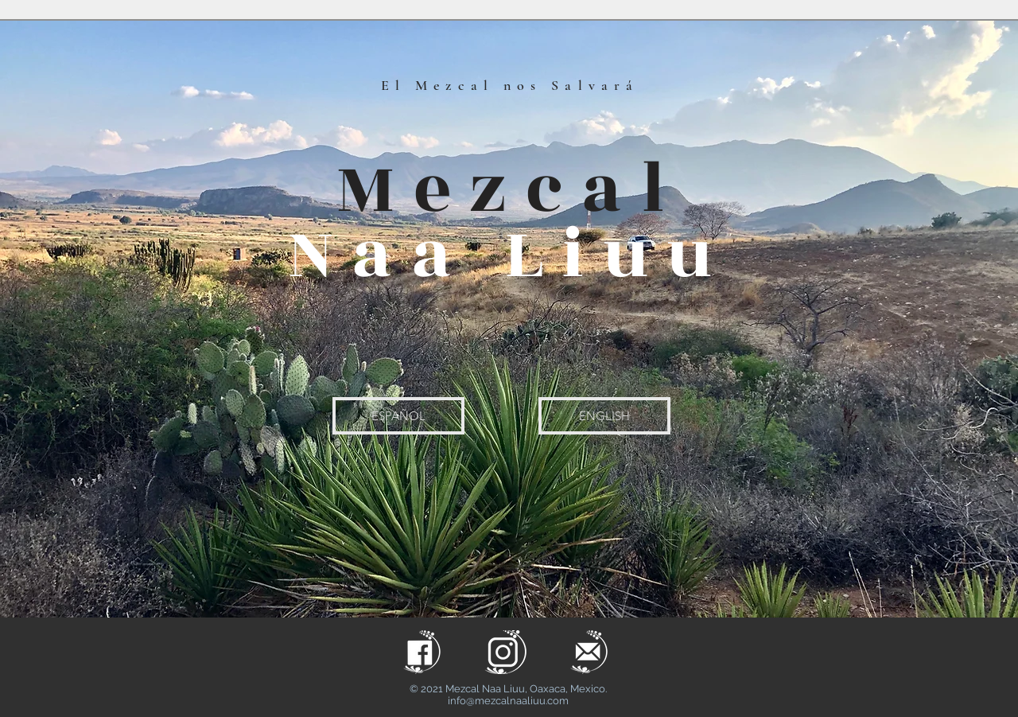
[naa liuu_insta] (505, 652)
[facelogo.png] (422, 652)
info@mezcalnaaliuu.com (508, 701)
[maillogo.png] (589, 652)
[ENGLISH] (604, 415)
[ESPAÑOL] (398, 415)
